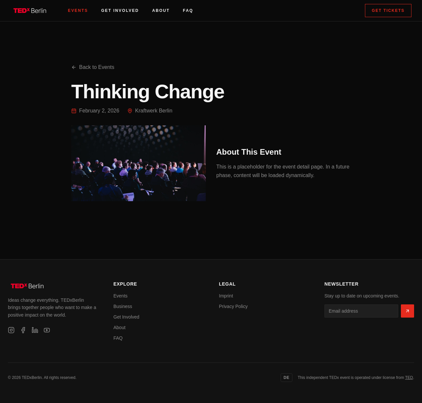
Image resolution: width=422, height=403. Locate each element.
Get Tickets (388, 10)
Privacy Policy (233, 306)
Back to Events (92, 67)
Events (78, 10)
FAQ (188, 10)
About (160, 10)
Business (122, 306)
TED (409, 377)
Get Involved (120, 10)
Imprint (226, 295)
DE (286, 377)
